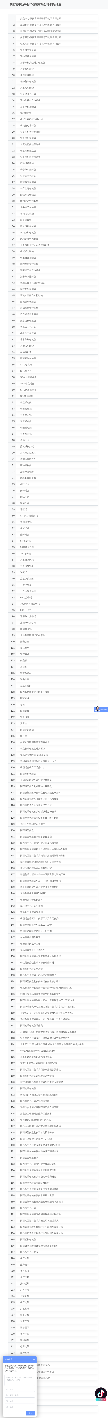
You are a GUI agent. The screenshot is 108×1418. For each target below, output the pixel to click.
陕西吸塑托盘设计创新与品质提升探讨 (39, 1246)
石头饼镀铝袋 (27, 163)
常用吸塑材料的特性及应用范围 (36, 931)
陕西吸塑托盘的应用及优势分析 (36, 805)
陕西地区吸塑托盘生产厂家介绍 (36, 1139)
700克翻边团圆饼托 (30, 604)
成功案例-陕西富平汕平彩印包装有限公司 (40, 25)
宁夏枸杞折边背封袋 (30, 144)
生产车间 (24, 1271)
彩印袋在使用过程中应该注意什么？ (38, 761)
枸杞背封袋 (26, 113)
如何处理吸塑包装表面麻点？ (35, 742)
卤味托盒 (24, 484)
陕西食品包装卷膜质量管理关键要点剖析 (40, 1145)
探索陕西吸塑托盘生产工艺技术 (36, 1113)
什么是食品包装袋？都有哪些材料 (37, 962)
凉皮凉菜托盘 (27, 578)
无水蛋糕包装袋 (28, 320)
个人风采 (24, 1390)
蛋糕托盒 (24, 440)
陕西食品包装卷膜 (29, 1157)
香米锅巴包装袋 (28, 327)
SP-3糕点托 (26, 371)
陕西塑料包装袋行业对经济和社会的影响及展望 (44, 849)
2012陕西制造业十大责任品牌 (35, 1378)
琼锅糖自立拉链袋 (29, 308)
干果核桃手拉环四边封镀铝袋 (35, 245)
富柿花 (23, 667)
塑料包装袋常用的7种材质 (33, 893)
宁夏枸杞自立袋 (28, 151)
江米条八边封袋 (28, 276)
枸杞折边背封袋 (28, 125)
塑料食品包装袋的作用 (31, 906)
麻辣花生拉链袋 (28, 289)
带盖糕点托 (26, 402)
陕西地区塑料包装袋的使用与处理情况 (39, 1220)
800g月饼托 (26, 610)
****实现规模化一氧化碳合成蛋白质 (37, 1050)
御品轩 (23, 660)
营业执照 (24, 1359)
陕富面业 (24, 698)
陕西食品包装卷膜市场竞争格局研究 (38, 1176)
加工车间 (24, 1321)
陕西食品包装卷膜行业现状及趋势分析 (39, 843)
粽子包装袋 (26, 220)
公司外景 (24, 1296)
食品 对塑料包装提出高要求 (34, 755)
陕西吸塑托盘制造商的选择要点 (36, 786)
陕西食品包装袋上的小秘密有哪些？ (38, 975)
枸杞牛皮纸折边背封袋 (31, 119)
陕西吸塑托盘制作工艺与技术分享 (37, 1132)
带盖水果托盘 (27, 566)
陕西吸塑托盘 (27, 830)
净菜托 (23, 509)
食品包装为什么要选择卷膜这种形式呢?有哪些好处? (46, 988)
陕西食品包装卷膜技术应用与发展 (37, 1195)
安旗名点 (24, 654)
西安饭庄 (24, 641)
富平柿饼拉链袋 (28, 106)
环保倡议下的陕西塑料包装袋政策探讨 (39, 1095)
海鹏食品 (24, 679)
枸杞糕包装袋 (27, 251)
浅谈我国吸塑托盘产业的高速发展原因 (39, 887)
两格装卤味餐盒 (28, 478)
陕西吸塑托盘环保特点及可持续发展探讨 (40, 792)
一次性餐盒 (26, 585)
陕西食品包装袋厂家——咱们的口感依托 (40, 881)
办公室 (23, 1409)
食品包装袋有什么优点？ (32, 950)
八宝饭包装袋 (27, 69)
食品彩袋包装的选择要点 (32, 748)
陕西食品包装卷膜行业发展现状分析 (38, 1164)
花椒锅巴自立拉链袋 (30, 270)
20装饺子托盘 (27, 547)
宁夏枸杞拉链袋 (28, 138)
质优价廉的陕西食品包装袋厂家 (36, 868)
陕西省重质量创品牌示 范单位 (35, 1365)
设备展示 (24, 1327)
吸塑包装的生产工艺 (30, 943)
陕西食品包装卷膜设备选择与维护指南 (39, 818)
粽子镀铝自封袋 (28, 226)
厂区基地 (24, 1309)
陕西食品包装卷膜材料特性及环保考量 (39, 1151)
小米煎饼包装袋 (28, 339)
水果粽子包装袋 (28, 207)
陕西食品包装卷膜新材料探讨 (35, 1183)
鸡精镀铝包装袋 (28, 232)
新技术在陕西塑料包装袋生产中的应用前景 (41, 1082)
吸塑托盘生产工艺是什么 (32, 767)
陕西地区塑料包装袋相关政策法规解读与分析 (42, 855)
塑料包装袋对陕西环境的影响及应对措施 (40, 862)
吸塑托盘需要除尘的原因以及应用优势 (39, 918)
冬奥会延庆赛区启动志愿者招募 (36, 1057)
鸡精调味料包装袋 (29, 239)
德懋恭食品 (26, 673)
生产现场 (24, 1277)
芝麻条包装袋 (27, 346)
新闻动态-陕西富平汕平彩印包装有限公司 (40, 31)
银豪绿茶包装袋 (28, 94)
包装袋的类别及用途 (30, 937)
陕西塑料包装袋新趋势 (31, 969)
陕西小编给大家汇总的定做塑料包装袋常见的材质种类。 (48, 1006)
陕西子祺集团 (27, 730)
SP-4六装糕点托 (28, 377)
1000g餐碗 (25, 553)
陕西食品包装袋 (28, 1088)
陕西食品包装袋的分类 (31, 1025)
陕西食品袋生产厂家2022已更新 (36, 925)
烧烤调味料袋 (27, 75)
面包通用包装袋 (28, 302)
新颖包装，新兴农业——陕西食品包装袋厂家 (42, 874)
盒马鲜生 (24, 648)
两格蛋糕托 (26, 465)
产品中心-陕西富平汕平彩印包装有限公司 (40, 18)
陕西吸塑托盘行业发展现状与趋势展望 (39, 799)
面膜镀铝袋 (26, 352)
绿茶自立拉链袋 (28, 50)
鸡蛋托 (23, 572)
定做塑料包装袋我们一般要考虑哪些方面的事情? (44, 1038)
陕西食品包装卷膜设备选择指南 (36, 836)
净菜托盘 (24, 503)
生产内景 (24, 1258)
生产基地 (24, 1353)
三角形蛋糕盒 (27, 471)
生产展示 (24, 1264)
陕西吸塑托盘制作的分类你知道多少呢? (40, 981)
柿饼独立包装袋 (28, 176)
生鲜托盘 (24, 528)
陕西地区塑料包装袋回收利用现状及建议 (40, 1069)
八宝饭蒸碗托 (27, 560)
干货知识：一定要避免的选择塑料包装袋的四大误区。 (47, 1013)
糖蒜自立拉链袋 (28, 182)
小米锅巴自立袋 (28, 333)
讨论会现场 (26, 1397)
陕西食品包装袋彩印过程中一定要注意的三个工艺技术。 (48, 1000)
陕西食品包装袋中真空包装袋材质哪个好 (40, 956)
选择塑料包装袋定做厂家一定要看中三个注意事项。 (46, 1019)
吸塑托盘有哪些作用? (31, 899)
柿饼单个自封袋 (28, 169)
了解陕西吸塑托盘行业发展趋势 (36, 780)
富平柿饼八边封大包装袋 (32, 62)
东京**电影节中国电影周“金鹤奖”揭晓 (38, 1063)
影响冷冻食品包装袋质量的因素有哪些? (40, 994)
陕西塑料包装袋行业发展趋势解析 (37, 1076)
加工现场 (24, 1315)
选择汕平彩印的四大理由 (32, 824)
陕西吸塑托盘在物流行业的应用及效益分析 (41, 1227)
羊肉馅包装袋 (27, 213)
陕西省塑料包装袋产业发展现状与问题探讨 (41, 1202)
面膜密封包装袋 (28, 358)
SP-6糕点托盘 (27, 383)
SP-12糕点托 (26, 396)
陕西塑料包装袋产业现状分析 (35, 1101)
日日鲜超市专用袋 (29, 314)
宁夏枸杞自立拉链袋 (30, 157)
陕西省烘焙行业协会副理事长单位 (37, 1371)
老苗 (22, 704)
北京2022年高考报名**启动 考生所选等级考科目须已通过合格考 (52, 1044)
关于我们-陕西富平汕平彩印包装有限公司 (40, 37)
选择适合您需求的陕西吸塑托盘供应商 (39, 1107)
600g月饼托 (26, 597)
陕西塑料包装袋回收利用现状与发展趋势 (40, 1214)
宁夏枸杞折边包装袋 (30, 132)
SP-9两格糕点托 (28, 390)
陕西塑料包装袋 (28, 774)
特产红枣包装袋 (28, 188)
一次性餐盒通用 (28, 591)
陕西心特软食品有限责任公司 (35, 692)
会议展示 (24, 1403)
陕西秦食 (24, 711)
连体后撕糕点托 (28, 459)
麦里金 (23, 723)
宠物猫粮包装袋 (28, 56)
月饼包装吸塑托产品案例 (32, 635)
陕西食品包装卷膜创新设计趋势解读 (38, 811)
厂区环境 (24, 1290)
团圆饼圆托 (26, 629)
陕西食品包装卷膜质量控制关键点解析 (39, 1189)
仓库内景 (24, 1346)
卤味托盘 (24, 497)
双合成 (23, 736)
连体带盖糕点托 (28, 453)
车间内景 (24, 1340)
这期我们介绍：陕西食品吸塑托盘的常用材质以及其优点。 (49, 1032)
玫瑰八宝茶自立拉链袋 (31, 295)
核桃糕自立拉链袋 (29, 264)
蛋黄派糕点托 (27, 446)
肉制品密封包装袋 (29, 201)
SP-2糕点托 (26, 364)
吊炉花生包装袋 (28, 81)
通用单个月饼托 (28, 616)
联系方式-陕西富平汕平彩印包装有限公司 (40, 44)
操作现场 (24, 1283)
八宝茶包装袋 (27, 88)
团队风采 (24, 1384)
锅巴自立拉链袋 (28, 257)
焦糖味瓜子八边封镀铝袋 (32, 283)
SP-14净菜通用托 (29, 516)
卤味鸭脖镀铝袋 (28, 195)
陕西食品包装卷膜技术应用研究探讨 (38, 1170)
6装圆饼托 (25, 541)
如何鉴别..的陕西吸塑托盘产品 (35, 1120)
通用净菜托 (26, 522)
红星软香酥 (26, 685)
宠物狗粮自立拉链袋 (30, 100)
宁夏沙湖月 (26, 717)
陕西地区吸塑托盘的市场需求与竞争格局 (40, 1126)
